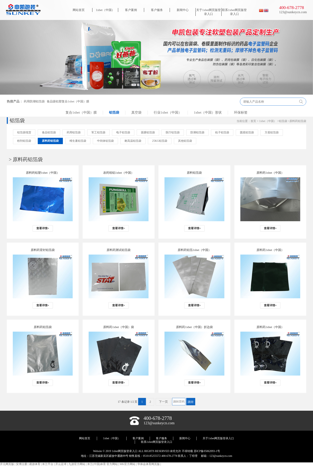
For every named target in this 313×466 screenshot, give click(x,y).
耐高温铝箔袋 (133, 140)
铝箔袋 (114, 112)
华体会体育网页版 (148, 464)
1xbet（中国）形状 (208, 112)
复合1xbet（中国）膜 (81, 112)
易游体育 (34, 464)
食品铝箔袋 (49, 132)
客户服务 (157, 10)
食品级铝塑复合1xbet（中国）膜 (68, 101)
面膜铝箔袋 (148, 132)
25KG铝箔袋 (159, 140)
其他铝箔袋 (185, 140)
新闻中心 (183, 10)
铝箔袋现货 (24, 132)
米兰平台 (47, 464)
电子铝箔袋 (123, 132)
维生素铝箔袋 (77, 140)
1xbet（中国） (105, 10)
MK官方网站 (128, 464)
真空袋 (136, 112)
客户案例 (131, 10)
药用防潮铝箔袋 (34, 101)
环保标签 (241, 112)
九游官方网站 (76, 464)
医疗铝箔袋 (173, 132)
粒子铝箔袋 (222, 132)
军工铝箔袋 (98, 132)
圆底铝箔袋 (247, 132)
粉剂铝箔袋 (24, 140)
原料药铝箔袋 (297, 121)
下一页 (163, 401)
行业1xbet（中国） (168, 112)
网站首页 (79, 10)
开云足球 (60, 464)
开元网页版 (7, 464)
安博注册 (21, 464)
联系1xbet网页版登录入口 (234, 12)
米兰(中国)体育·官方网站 (102, 464)
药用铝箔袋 (74, 132)
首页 (253, 121)
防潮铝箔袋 (197, 132)
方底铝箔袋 (272, 132)
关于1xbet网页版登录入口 (208, 12)
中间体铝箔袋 (105, 140)
